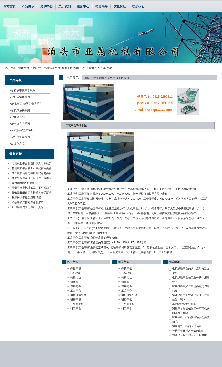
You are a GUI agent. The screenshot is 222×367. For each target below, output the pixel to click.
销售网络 (101, 6)
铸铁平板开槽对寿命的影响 (28, 202)
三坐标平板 (77, 304)
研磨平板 (75, 299)
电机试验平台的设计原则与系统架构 (32, 164)
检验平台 (67, 67)
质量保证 (120, 6)
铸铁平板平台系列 (118, 77)
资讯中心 (46, 6)
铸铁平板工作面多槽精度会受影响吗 (32, 193)
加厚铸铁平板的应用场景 (26, 197)
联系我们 (138, 6)
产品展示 (28, 6)
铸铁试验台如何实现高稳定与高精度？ (32, 174)
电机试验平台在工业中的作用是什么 (32, 169)
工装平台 (75, 290)
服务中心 (83, 6)
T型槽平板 (93, 67)
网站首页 (9, 6)
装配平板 (75, 273)
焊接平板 (75, 268)
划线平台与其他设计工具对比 (29, 207)
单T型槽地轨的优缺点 (24, 182)
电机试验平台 (52, 67)
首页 (87, 77)
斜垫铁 (74, 281)
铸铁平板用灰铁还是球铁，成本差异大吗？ (32, 179)
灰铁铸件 (75, 286)
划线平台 (36, 67)
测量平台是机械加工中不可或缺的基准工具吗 (32, 188)
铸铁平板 (106, 67)
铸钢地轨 (75, 277)
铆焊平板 (79, 67)
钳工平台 (75, 308)
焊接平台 (23, 67)
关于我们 (64, 6)
